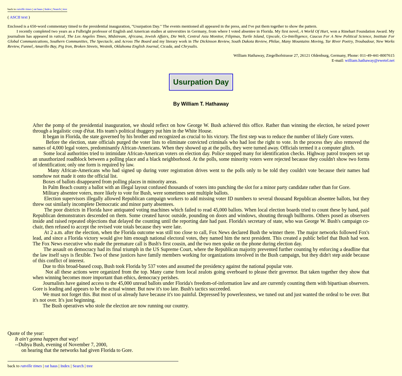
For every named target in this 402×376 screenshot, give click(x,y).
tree (65, 9)
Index (48, 9)
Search (57, 9)
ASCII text (19, 17)
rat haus (38, 9)
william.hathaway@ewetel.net (369, 60)
